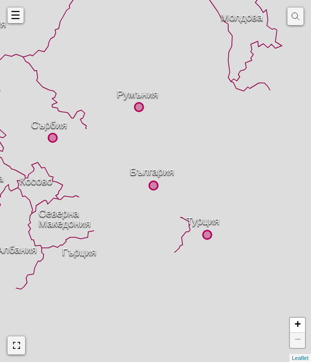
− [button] (297, 340)
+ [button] (297, 325)
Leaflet (300, 358)
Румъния (120, 92)
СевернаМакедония (42, 211)
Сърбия (34, 123)
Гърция (65, 250)
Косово (23, 179)
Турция (190, 219)
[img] (295, 16)
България (133, 169)
